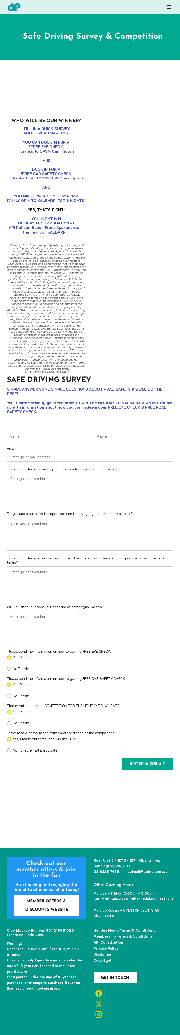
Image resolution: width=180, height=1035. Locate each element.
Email (11, 449)
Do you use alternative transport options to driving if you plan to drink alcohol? (70, 514)
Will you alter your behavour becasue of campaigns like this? (55, 607)
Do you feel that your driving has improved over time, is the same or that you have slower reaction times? (85, 560)
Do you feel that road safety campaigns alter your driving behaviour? (62, 469)
